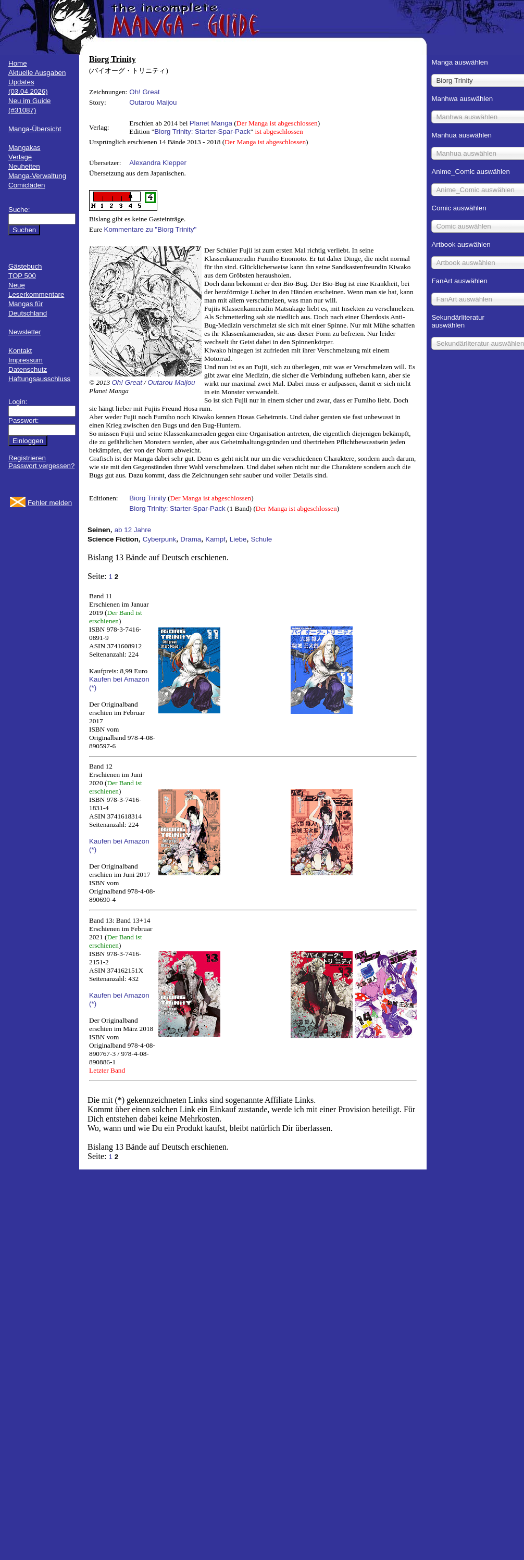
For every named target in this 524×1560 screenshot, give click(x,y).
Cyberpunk (159, 539)
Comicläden (26, 185)
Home (17, 63)
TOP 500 (22, 276)
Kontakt (20, 351)
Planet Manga (211, 123)
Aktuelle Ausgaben (37, 73)
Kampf (215, 539)
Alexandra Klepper (157, 163)
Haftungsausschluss (39, 379)
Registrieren (27, 458)
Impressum (25, 360)
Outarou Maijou (153, 102)
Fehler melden (50, 503)
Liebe (238, 539)
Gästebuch (25, 266)
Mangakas (24, 148)
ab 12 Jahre (133, 530)
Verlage (20, 157)
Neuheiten (24, 166)
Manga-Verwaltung (37, 176)
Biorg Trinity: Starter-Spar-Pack (202, 131)
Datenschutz (27, 369)
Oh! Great (144, 92)
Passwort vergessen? (41, 466)
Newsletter (24, 332)
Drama (190, 539)
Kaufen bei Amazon (119, 679)
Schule (261, 539)
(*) (92, 687)
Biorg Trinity (147, 498)
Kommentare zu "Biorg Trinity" (150, 229)
